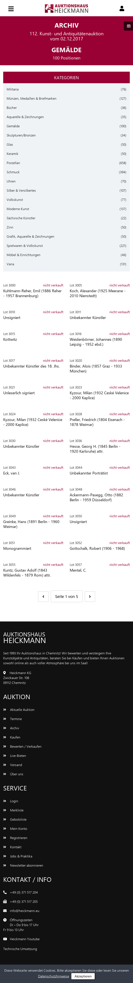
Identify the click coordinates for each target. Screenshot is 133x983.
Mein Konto (15, 828)
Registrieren (15, 837)
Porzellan (13, 162)
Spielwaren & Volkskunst (25, 245)
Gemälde (13, 126)
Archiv (11, 728)
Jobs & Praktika (17, 856)
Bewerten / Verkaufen (22, 746)
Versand (12, 764)
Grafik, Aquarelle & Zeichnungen (30, 236)
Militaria (13, 89)
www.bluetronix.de (51, 948)
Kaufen (11, 737)
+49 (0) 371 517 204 (24, 892)
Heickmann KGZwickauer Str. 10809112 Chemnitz (17, 677)
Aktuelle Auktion (18, 709)
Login (10, 801)
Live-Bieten (14, 755)
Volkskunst (15, 199)
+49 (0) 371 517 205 (24, 901)
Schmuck (13, 172)
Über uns (13, 774)
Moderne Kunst (18, 208)
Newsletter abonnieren (23, 865)
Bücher (12, 107)
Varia (10, 264)
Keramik (12, 153)
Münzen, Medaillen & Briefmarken (31, 98)
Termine (12, 718)
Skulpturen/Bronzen (21, 135)
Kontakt (12, 847)
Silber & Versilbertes (21, 190)
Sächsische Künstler (21, 218)
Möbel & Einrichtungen (23, 254)
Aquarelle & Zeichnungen (25, 116)
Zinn (10, 227)
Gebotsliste (15, 819)
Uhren (11, 181)
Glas (10, 144)
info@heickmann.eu (24, 910)
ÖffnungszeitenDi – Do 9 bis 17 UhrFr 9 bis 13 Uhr (20, 925)
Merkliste (13, 810)
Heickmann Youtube (25, 939)
